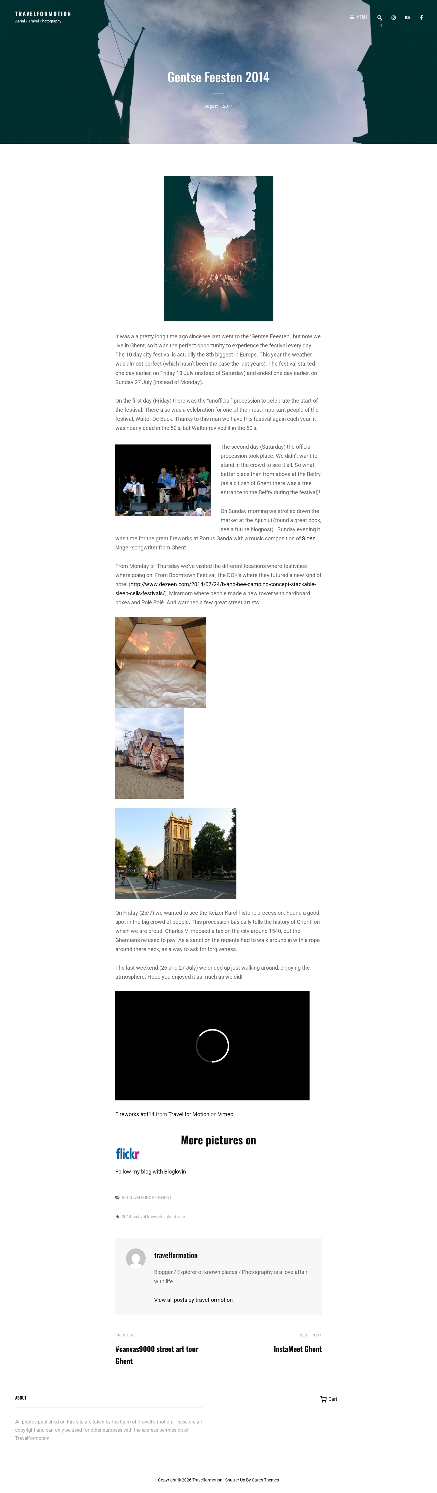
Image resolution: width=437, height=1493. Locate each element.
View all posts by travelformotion (193, 1300)
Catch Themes (265, 1480)
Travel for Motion (188, 1114)
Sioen (309, 538)
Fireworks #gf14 (134, 1114)
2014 (126, 1216)
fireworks (155, 1216)
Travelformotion (43, 14)
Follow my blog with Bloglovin (150, 1171)
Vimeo (225, 1114)
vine (181, 1216)
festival (139, 1216)
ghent (170, 1216)
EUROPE (149, 1197)
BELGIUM (131, 1197)
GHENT (165, 1197)
